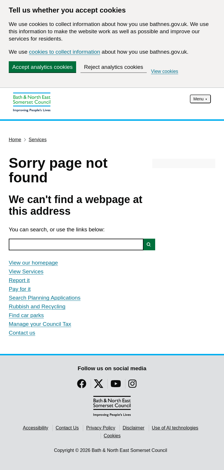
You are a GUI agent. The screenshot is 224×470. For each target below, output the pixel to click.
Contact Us (67, 427)
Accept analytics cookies (42, 67)
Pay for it (20, 289)
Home (15, 139)
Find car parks (26, 315)
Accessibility (35, 427)
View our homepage (33, 263)
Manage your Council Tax (40, 324)
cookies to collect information (64, 52)
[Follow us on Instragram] (132, 385)
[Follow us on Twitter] (98, 385)
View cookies (164, 71)
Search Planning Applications (44, 298)
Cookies (112, 435)
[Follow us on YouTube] (116, 385)
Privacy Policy (100, 427)
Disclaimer (133, 427)
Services (37, 139)
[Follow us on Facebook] (81, 385)
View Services (26, 271)
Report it (19, 280)
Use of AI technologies (175, 427)
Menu (198, 99)
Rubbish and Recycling (37, 306)
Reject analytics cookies (113, 67)
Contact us (22, 333)
